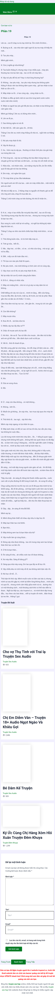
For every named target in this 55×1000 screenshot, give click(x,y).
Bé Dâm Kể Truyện (17, 788)
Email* (8, 924)
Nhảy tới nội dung (7, 1)
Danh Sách (18, 962)
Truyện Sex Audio (10, 662)
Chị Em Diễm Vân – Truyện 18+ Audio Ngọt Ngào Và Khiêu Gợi (24, 722)
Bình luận (9, 877)
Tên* (7, 910)
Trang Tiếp (30, 962)
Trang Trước (6, 962)
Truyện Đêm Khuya (10, 843)
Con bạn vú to (6, 25)
